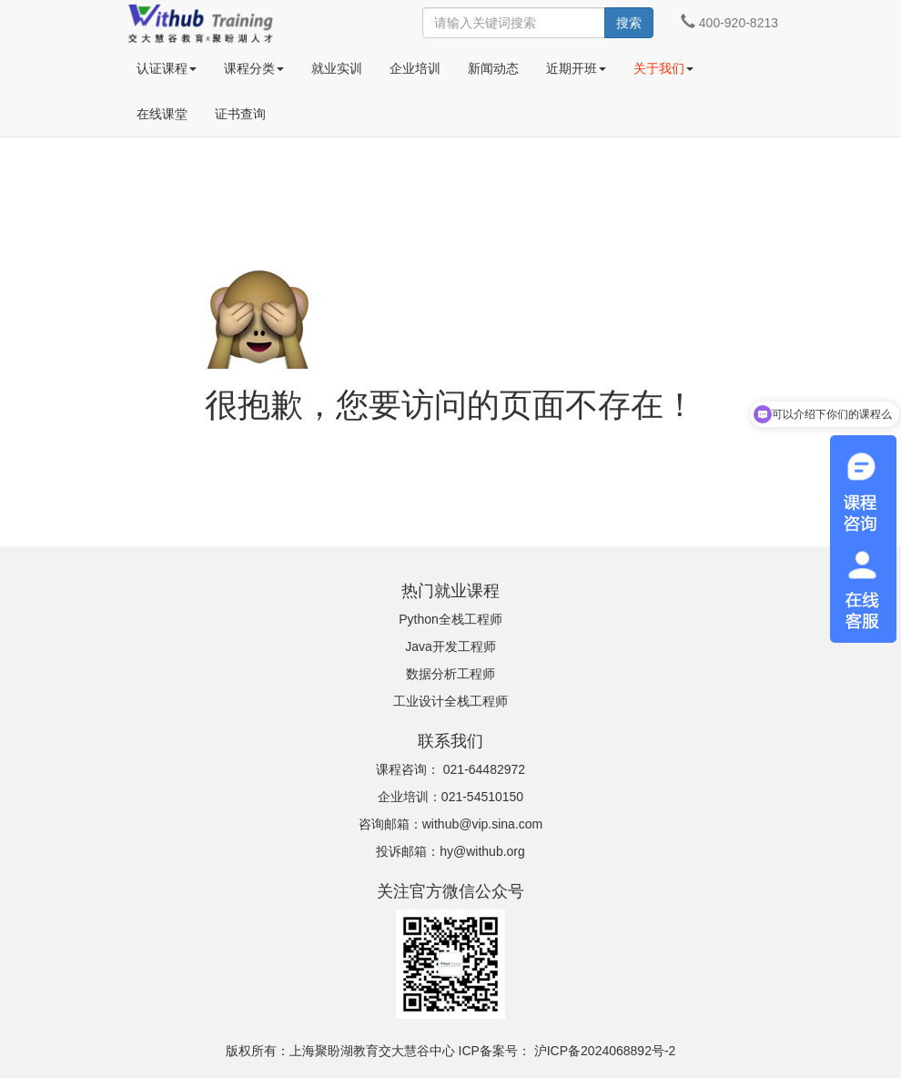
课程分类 (254, 68)
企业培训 (415, 68)
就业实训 (336, 68)
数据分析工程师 (450, 673)
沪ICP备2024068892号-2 (605, 1050)
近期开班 (576, 68)
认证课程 (167, 68)
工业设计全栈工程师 (450, 701)
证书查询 (240, 114)
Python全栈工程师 (450, 619)
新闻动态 (493, 68)
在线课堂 (162, 114)
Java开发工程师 (450, 646)
